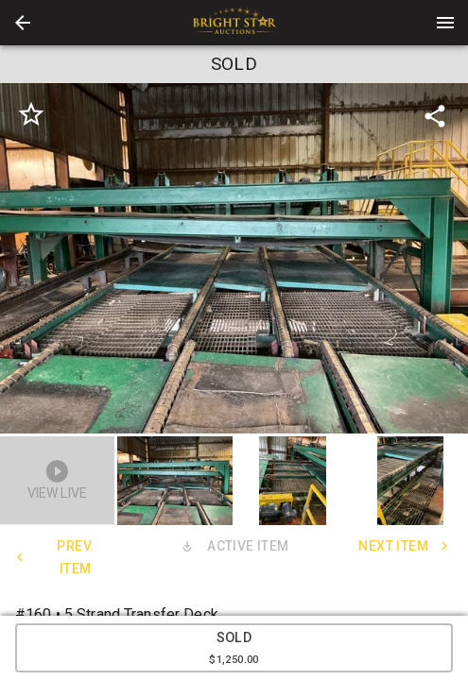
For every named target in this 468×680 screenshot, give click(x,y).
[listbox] (234, 258)
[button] (22, 22)
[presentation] (234, 23)
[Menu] (445, 22)
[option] (234, 258)
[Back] (22, 22)
